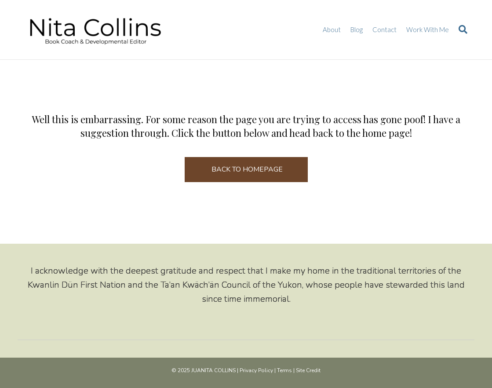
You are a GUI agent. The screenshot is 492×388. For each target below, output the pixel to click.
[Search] (460, 29)
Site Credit (308, 370)
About (332, 29)
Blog (356, 29)
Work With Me (427, 29)
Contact (384, 29)
